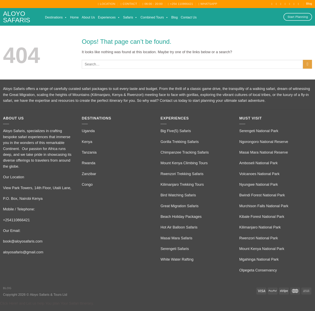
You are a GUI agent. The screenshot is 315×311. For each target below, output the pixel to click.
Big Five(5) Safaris (176, 131)
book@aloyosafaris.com (23, 241)
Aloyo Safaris (16, 16)
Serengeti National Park (258, 131)
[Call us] (295, 3)
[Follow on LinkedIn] (299, 3)
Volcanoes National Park (259, 174)
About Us (88, 17)
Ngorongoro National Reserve (263, 142)
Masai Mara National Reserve (263, 152)
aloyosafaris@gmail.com (23, 252)
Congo (87, 184)
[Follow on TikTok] (281, 3)
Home (74, 17)
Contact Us (189, 17)
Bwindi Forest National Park (262, 195)
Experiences (109, 17)
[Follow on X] (286, 3)
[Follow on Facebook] (272, 3)
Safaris (130, 17)
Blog (309, 3)
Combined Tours (154, 17)
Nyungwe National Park (258, 184)
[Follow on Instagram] (277, 3)
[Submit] (307, 64)
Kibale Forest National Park (261, 216)
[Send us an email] (290, 3)
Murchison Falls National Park (263, 206)
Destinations (56, 17)
